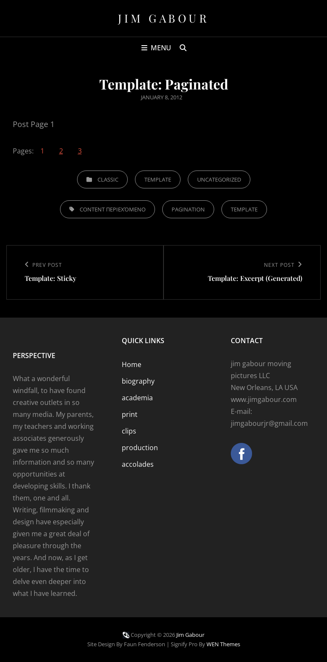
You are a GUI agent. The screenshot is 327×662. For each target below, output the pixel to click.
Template (157, 179)
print (130, 414)
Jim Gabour (163, 18)
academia (137, 397)
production (140, 447)
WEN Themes (223, 644)
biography (138, 381)
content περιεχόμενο (113, 209)
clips (129, 431)
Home (131, 364)
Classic (108, 179)
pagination (188, 209)
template (244, 209)
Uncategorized (219, 179)
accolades (138, 464)
